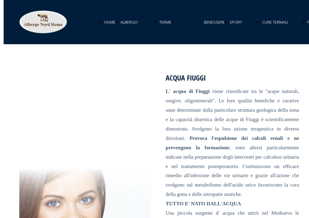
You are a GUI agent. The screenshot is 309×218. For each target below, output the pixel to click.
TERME (165, 22)
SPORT (236, 22)
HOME (110, 22)
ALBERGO (129, 22)
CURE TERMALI (275, 22)
